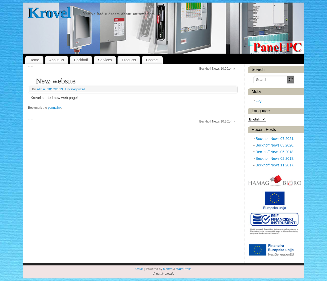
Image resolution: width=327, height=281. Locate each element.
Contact (152, 60)
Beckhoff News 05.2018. (275, 152)
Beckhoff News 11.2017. (275, 165)
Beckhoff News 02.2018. (275, 158)
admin (41, 89)
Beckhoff (81, 60)
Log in (260, 101)
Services (105, 60)
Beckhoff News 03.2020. (275, 145)
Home (34, 60)
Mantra (167, 269)
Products (129, 60)
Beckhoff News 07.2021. (275, 139)
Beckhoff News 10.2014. (217, 68)
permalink (54, 107)
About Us (56, 60)
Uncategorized (75, 89)
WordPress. (184, 269)
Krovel (49, 12)
